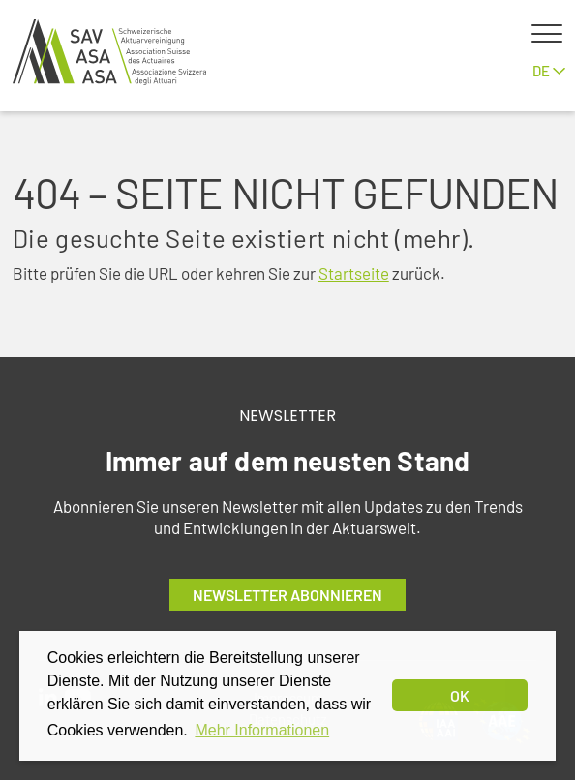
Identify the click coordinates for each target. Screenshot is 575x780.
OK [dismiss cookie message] (459, 695)
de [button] (548, 70)
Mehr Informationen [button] (262, 730)
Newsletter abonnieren (287, 594)
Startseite (353, 273)
